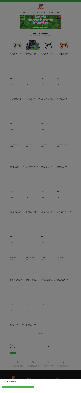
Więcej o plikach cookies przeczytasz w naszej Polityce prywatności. (12, 384)
